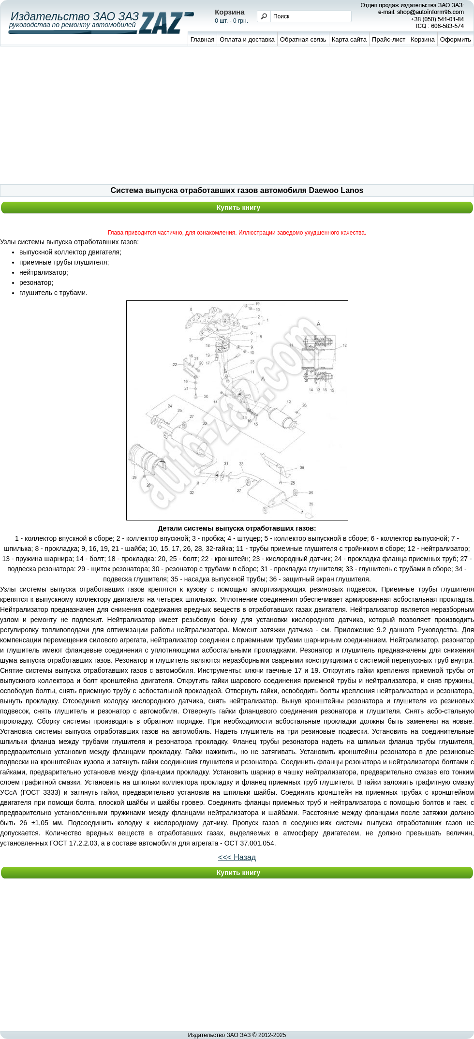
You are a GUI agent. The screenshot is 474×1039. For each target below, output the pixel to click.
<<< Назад (237, 857)
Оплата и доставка (247, 39)
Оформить (455, 39)
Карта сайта (349, 39)
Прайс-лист (388, 39)
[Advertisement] (237, 116)
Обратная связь (303, 39)
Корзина (423, 39)
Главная (202, 39)
